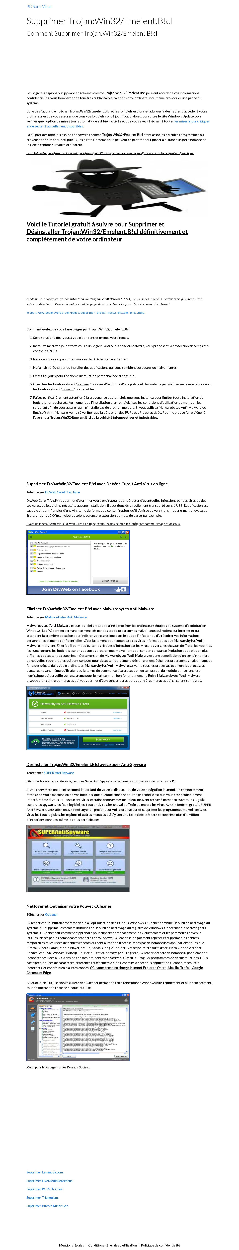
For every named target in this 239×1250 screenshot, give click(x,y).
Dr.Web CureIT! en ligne (63, 492)
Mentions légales (69, 1244)
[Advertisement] (119, 63)
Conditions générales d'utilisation (111, 1244)
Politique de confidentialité (162, 1244)
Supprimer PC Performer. (45, 1188)
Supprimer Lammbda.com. (45, 1172)
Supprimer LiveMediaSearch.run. (50, 1180)
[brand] (39, 6)
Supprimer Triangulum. (43, 1197)
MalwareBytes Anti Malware (66, 617)
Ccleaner (52, 914)
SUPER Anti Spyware (59, 772)
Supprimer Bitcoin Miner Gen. (48, 1205)
